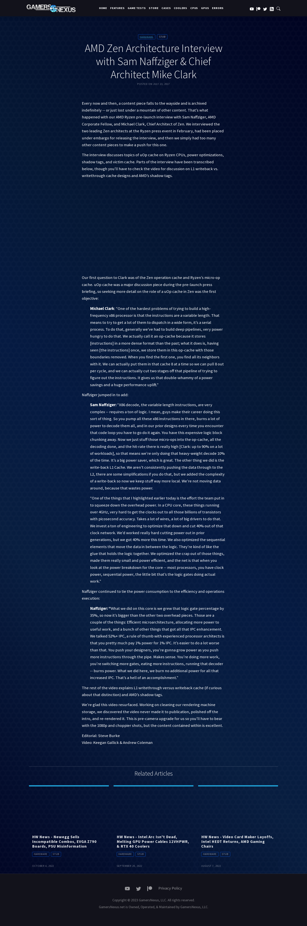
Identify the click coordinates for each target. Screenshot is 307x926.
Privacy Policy (170, 888)
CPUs (194, 8)
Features (117, 8)
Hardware (146, 36)
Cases (166, 8)
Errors (218, 8)
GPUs (205, 8)
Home (103, 8)
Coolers (180, 8)
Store (153, 8)
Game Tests (137, 8)
